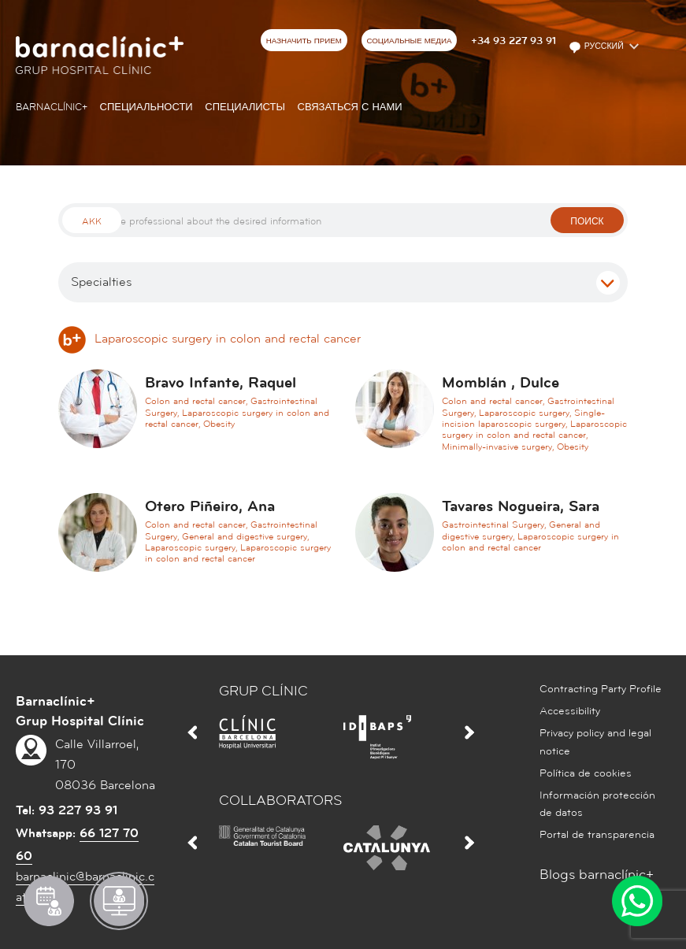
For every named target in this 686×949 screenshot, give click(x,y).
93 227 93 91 (78, 810)
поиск (586, 222)
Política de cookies (586, 773)
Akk (92, 222)
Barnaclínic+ (51, 107)
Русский (597, 47)
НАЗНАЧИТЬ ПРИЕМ (304, 41)
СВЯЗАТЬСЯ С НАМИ (350, 107)
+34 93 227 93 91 (513, 41)
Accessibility (570, 711)
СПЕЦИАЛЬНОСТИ (146, 107)
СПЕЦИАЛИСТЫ (245, 107)
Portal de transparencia (597, 835)
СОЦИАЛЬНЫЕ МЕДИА (408, 41)
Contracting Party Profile (601, 689)
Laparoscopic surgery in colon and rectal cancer (209, 339)
